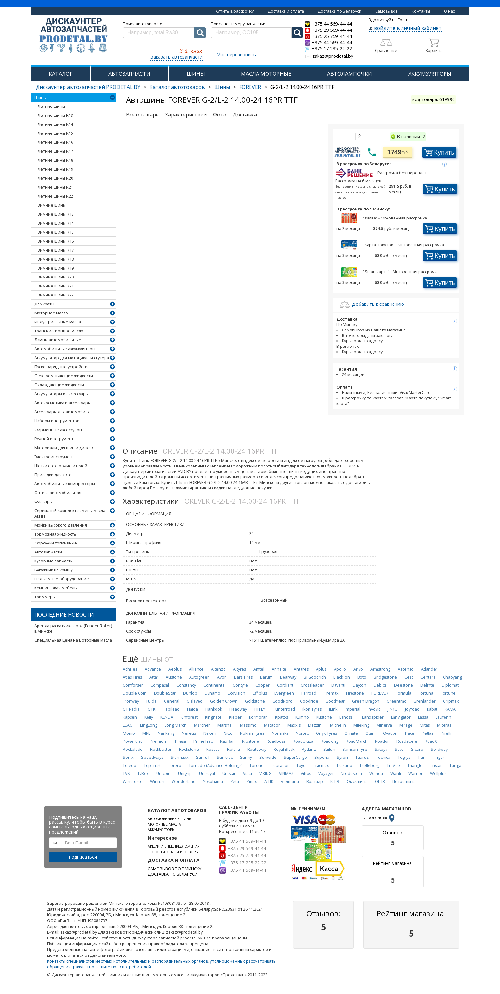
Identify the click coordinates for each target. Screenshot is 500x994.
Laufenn (443, 717)
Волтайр (314, 781)
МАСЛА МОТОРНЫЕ (266, 73)
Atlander (429, 669)
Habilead (171, 709)
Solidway (439, 749)
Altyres (239, 669)
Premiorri (159, 741)
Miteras (444, 725)
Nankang (166, 733)
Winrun (157, 781)
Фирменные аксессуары (58, 430)
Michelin (338, 725)
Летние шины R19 (55, 169)
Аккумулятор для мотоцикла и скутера (71, 358)
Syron (342, 757)
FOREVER (250, 86)
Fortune (448, 693)
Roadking (329, 741)
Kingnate (213, 717)
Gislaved (195, 701)
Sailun (329, 749)
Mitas (425, 725)
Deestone (403, 685)
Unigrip (185, 773)
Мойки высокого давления (60, 525)
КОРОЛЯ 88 (382, 818)
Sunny (246, 757)
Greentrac (396, 701)
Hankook (213, 709)
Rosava (213, 749)
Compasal (159, 685)
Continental (214, 685)
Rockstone (189, 749)
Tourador (280, 765)
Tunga (455, 765)
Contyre (240, 685)
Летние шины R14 (55, 124)
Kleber (235, 717)
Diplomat (450, 685)
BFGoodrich (315, 677)
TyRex (143, 773)
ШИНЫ (196, 73)
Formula (403, 693)
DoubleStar (165, 693)
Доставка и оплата (286, 11)
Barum (266, 677)
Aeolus (175, 669)
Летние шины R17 (55, 151)
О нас (449, 11)
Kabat (432, 709)
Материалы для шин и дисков (63, 447)
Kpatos (281, 717)
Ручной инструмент (53, 438)
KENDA (166, 717)
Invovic (374, 709)
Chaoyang (452, 677)
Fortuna (426, 693)
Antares (301, 669)
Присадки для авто (53, 474)
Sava (399, 749)
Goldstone (255, 701)
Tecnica (383, 757)
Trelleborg (369, 765)
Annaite (279, 669)
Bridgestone (385, 677)
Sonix (128, 757)
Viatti (247, 773)
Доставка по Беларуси (339, 11)
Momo (129, 733)
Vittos (306, 773)
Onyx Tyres (326, 733)
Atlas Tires (132, 677)
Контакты (421, 11)
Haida (192, 709)
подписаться (83, 857)
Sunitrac (225, 757)
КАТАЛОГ (60, 73)
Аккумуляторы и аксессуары (61, 394)
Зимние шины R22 (56, 295)
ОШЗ (380, 781)
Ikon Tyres (312, 709)
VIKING (265, 773)
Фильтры (43, 501)
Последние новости (64, 614)
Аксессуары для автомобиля (62, 412)
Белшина (290, 781)
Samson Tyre (355, 749)
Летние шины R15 (55, 133)
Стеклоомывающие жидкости (63, 376)
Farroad (308, 693)
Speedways (152, 757)
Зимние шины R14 (56, 223)
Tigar (439, 757)
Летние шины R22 (55, 196)
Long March (176, 725)
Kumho (302, 717)
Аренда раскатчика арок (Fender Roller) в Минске (73, 628)
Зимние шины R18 (56, 259)
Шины (222, 86)
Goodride (309, 701)
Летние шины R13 (55, 115)
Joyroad (412, 709)
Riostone (250, 741)
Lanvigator (401, 717)
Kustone (324, 717)
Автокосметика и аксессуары (62, 403)
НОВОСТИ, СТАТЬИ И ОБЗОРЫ (173, 852)
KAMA (450, 709)
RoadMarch (357, 741)
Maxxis (294, 725)
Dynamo (212, 693)
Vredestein (351, 773)
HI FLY (259, 709)
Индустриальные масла (57, 322)
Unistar (229, 773)
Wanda (376, 773)
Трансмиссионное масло (58, 331)
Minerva (384, 725)
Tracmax (321, 765)
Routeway (256, 749)
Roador (382, 741)
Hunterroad (284, 709)
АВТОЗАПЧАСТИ (129, 73)
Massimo (248, 725)
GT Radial (131, 709)
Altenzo (218, 669)
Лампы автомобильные (57, 340)
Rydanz (309, 749)
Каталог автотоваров (177, 86)
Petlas (427, 733)
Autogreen (199, 677)
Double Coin (135, 693)
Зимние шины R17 (56, 250)
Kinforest (189, 717)
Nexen (209, 733)
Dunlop (190, 693)
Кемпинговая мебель (55, 588)
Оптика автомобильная (57, 492)
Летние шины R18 (55, 160)
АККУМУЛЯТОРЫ (429, 73)
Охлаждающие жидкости (59, 385)
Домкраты (44, 304)
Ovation (390, 733)
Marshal (225, 725)
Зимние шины (52, 205)
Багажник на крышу (53, 570)
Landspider (373, 717)
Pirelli (446, 733)
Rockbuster (161, 749)
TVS (126, 773)
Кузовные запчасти (53, 561)
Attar (153, 677)
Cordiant (285, 685)
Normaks (280, 733)
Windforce (133, 781)
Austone (174, 677)
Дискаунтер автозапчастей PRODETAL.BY (88, 86)
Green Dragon (365, 701)
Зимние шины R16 (56, 241)
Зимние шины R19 (56, 268)
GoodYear (335, 701)
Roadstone (406, 741)
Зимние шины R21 (56, 286)
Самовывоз (386, 11)
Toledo (129, 765)
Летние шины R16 (55, 142)
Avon (222, 677)
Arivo (358, 669)
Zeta (234, 781)
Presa (180, 741)
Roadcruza (303, 741)
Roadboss (276, 741)
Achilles (130, 669)
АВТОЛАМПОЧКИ (349, 73)
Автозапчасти (48, 552)
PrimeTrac (203, 741)
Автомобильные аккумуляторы (64, 349)
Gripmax (451, 701)
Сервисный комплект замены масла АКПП (69, 513)
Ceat (408, 677)
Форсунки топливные (55, 543)
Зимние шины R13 (56, 214)
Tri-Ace (393, 765)
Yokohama (213, 781)
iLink (333, 709)
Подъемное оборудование (61, 579)
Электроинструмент (54, 456)
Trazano (344, 765)
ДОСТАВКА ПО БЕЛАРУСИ (173, 874)
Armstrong (380, 669)
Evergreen (284, 693)
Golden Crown (224, 701)
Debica (380, 685)
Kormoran (258, 717)
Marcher (202, 725)
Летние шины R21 (55, 187)
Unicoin (163, 773)
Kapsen (130, 717)
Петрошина (404, 781)
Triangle (415, 765)
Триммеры (44, 597)
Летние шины (51, 106)
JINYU (393, 709)
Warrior (415, 773)
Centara (428, 677)
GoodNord (282, 701)
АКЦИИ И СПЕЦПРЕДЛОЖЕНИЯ (173, 846)
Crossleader (312, 685)
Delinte (427, 685)
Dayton (359, 685)
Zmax (251, 781)
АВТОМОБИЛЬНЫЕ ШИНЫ (170, 819)
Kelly (148, 717)
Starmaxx (180, 757)
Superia (321, 757)
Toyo (301, 765)
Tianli (423, 757)
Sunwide (267, 757)
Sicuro (417, 749)
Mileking (361, 725)
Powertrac (132, 741)
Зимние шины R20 (56, 277)
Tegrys (404, 757)
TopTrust (152, 765)
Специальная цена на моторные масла (73, 640)
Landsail (347, 717)
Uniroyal (207, 773)
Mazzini (315, 725)
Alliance (196, 669)
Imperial (352, 709)
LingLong (148, 725)
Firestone (355, 693)
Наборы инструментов (56, 421)
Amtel (258, 669)
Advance (153, 669)
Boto (361, 677)
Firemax (331, 693)
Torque (257, 765)
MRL (146, 733)
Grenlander (424, 701)
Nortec (302, 733)
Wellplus (438, 773)
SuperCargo (295, 757)
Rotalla (233, 749)
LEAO (128, 725)
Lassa (423, 717)
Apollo (340, 669)
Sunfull (202, 757)
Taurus (362, 757)
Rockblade (133, 749)
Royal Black (284, 749)
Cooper (262, 685)
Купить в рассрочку (235, 11)
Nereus (189, 733)
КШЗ (334, 781)
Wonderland (184, 781)
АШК (268, 781)
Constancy (186, 685)
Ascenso (406, 669)
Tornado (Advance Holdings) (215, 765)
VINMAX (286, 773)
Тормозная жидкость (55, 534)
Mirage (405, 725)
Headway (238, 709)
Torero (174, 765)
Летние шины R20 (55, 178)
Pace (409, 733)
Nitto (228, 733)
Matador (272, 725)
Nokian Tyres (252, 733)
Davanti (338, 685)
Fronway (131, 701)
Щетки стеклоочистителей (60, 465)
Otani (370, 733)
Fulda (151, 701)
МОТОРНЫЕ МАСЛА (164, 824)
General (171, 701)
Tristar (436, 765)
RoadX (431, 741)
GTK (151, 709)
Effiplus (260, 693)
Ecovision (236, 693)
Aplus (321, 669)
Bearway (288, 677)
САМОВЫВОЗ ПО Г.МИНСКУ (174, 868)
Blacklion (341, 677)
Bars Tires (243, 677)
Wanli (395, 773)
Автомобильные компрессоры (64, 483)
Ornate (351, 733)
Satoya (381, 749)
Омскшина (357, 781)
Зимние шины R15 (56, 232)
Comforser (133, 685)
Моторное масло (51, 313)
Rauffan (227, 741)
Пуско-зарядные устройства (61, 367)
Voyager (326, 773)
